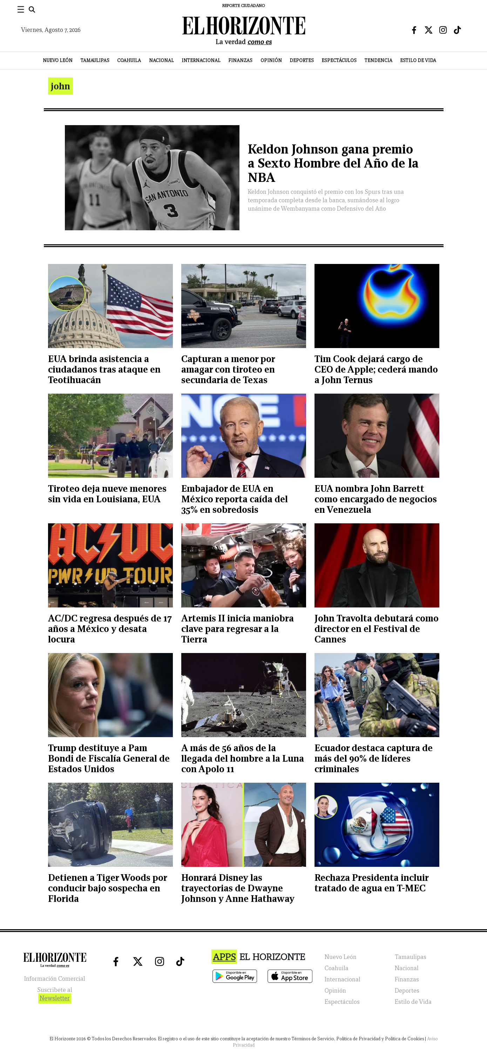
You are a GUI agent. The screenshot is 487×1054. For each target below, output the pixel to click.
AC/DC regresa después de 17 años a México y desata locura (110, 628)
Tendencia (378, 60)
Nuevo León (58, 60)
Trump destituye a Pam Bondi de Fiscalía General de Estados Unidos (109, 758)
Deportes (302, 60)
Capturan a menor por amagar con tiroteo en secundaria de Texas (228, 369)
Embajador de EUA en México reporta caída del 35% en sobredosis (234, 499)
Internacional (201, 60)
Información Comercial (54, 978)
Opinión (271, 60)
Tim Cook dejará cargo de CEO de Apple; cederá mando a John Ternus (376, 369)
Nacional (161, 60)
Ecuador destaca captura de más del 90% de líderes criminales (373, 758)
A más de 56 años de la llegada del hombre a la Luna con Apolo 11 (242, 758)
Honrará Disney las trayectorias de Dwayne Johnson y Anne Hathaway (238, 888)
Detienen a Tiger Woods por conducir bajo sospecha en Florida (107, 888)
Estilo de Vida (418, 60)
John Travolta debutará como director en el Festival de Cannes (376, 628)
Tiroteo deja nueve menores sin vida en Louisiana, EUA (107, 494)
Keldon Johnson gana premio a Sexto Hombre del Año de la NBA (333, 163)
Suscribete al (54, 995)
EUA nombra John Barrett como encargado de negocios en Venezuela (375, 499)
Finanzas (240, 60)
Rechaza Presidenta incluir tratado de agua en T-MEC (371, 883)
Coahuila (129, 60)
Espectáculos (339, 60)
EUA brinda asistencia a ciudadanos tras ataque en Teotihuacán (104, 369)
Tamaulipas (95, 60)
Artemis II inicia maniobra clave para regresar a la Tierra (237, 628)
